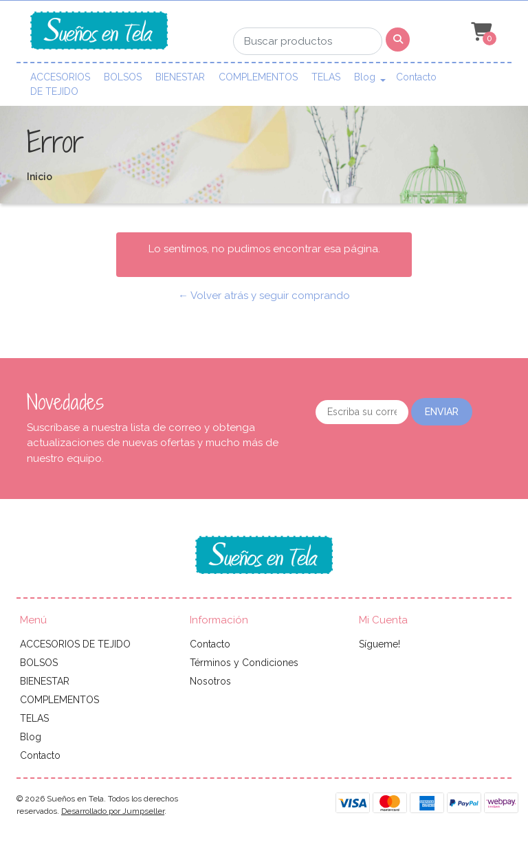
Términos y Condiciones (244, 662)
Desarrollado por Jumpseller (112, 811)
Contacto (416, 76)
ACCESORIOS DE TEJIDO (60, 84)
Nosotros (210, 681)
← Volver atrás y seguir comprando (264, 295)
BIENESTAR (180, 76)
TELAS (325, 76)
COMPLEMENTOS (258, 76)
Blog (364, 76)
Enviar (442, 411)
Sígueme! (379, 644)
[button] (480, 32)
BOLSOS (123, 76)
